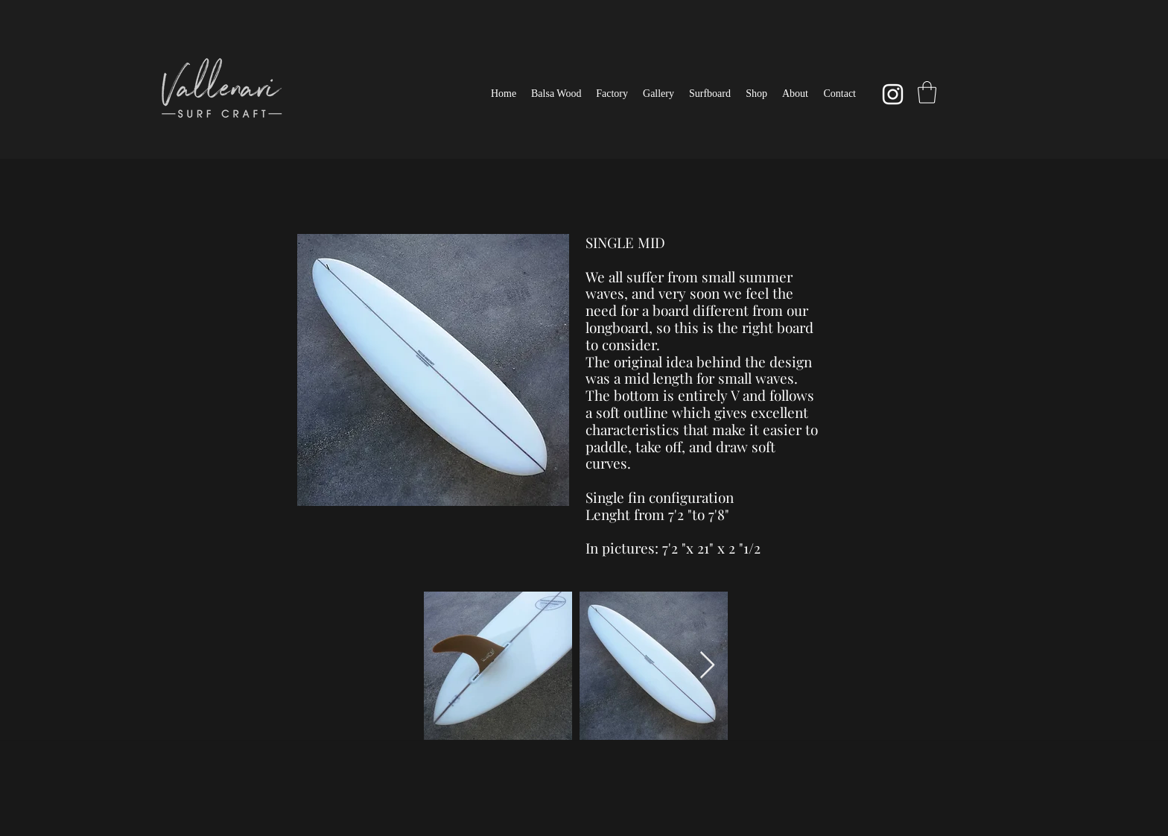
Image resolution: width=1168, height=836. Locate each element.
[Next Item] (707, 665)
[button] (710, 93)
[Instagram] (893, 94)
